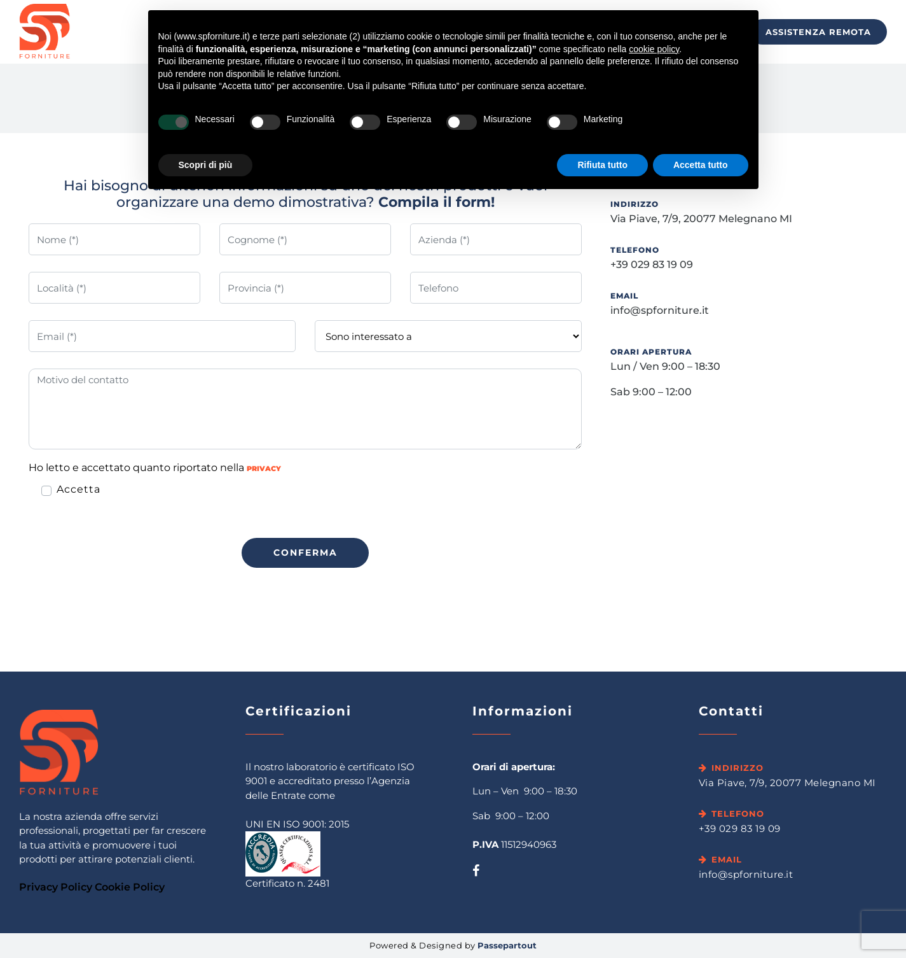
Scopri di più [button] (206, 165)
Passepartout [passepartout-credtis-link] (507, 945)
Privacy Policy (55, 887)
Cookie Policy (130, 887)
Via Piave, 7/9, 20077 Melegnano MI (701, 219)
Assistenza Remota (818, 32)
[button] (305, 553)
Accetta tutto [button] (700, 165)
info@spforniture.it (659, 310)
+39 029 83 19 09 (651, 264)
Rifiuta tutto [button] (602, 165)
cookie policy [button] (654, 49)
